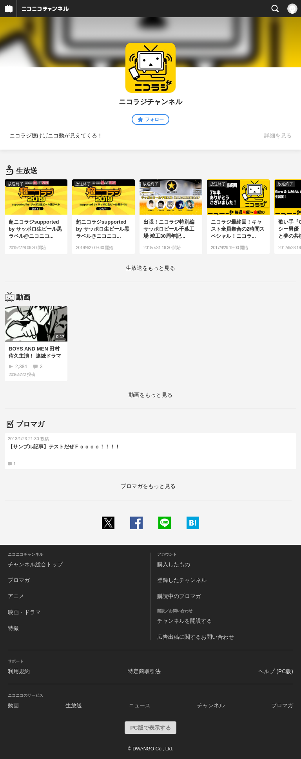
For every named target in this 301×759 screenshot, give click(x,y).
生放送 (73, 705)
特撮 (13, 628)
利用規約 (19, 671)
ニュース (139, 705)
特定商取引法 (144, 671)
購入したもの (173, 564)
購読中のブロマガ (179, 596)
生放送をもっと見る (150, 268)
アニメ (16, 596)
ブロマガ (19, 580)
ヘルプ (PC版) (275, 671)
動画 (13, 705)
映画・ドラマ (24, 612)
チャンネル (211, 705)
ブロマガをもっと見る (148, 486)
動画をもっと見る (150, 395)
